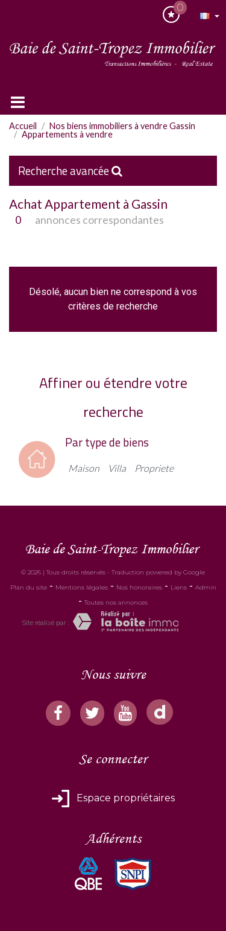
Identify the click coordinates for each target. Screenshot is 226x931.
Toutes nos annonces (116, 602)
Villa (117, 468)
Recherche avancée (70, 170)
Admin (205, 587)
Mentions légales (81, 587)
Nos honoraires (139, 587)
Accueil (23, 126)
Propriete (154, 468)
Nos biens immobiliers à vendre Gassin (122, 126)
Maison (83, 468)
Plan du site (28, 587)
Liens (179, 587)
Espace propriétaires (124, 798)
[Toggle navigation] (18, 102)
